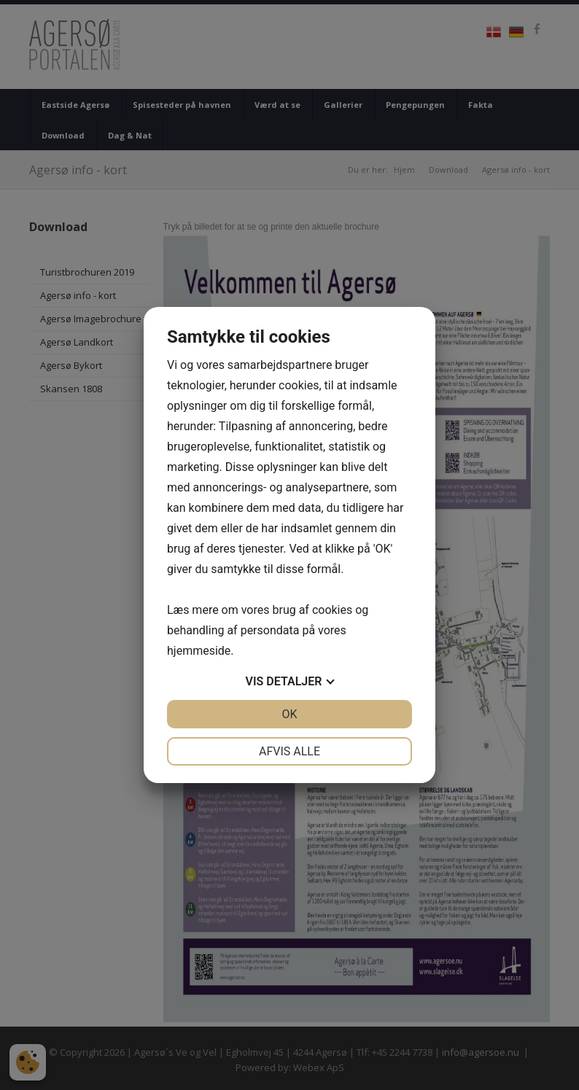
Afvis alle (289, 751)
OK (289, 714)
